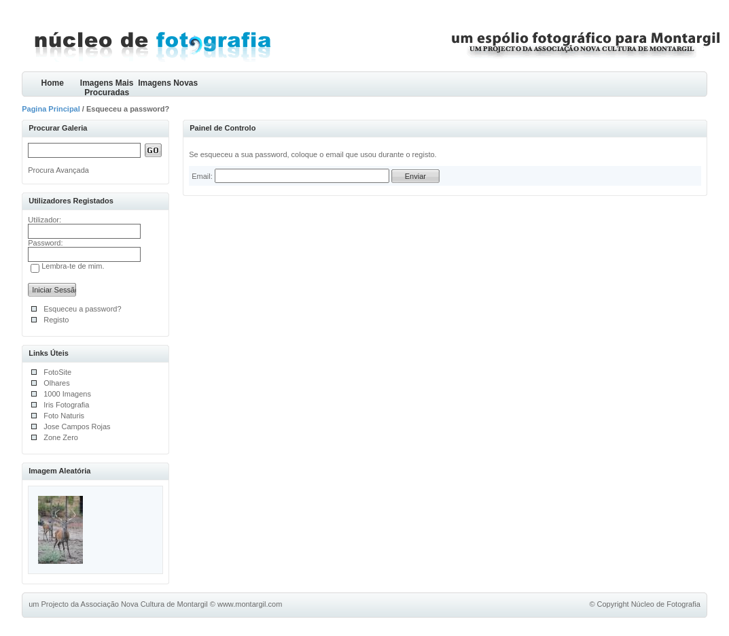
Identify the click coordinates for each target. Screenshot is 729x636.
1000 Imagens (67, 394)
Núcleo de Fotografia (665, 604)
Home (52, 83)
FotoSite (57, 372)
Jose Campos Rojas (76, 426)
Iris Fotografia (66, 405)
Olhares (56, 383)
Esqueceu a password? (82, 309)
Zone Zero (60, 437)
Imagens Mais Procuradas (107, 87)
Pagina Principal (51, 109)
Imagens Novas (168, 83)
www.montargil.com (249, 604)
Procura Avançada (58, 170)
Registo (56, 320)
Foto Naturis (63, 416)
